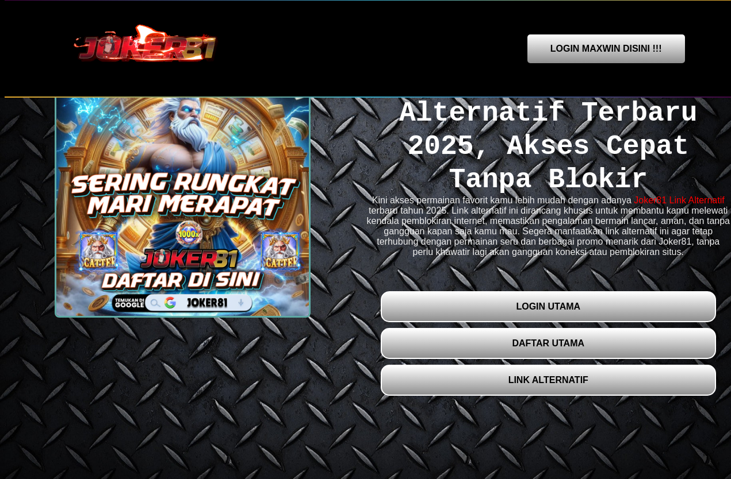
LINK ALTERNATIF (548, 380)
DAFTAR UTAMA (548, 343)
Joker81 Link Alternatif (679, 200)
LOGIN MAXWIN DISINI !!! (606, 48)
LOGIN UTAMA (548, 306)
